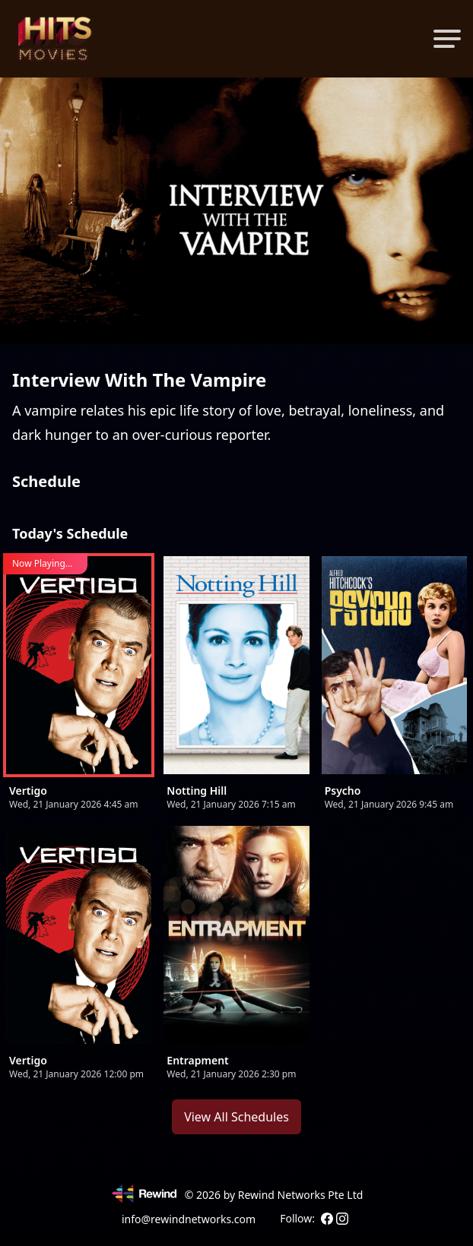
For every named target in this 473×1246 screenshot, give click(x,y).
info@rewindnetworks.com (189, 1219)
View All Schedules (236, 1116)
